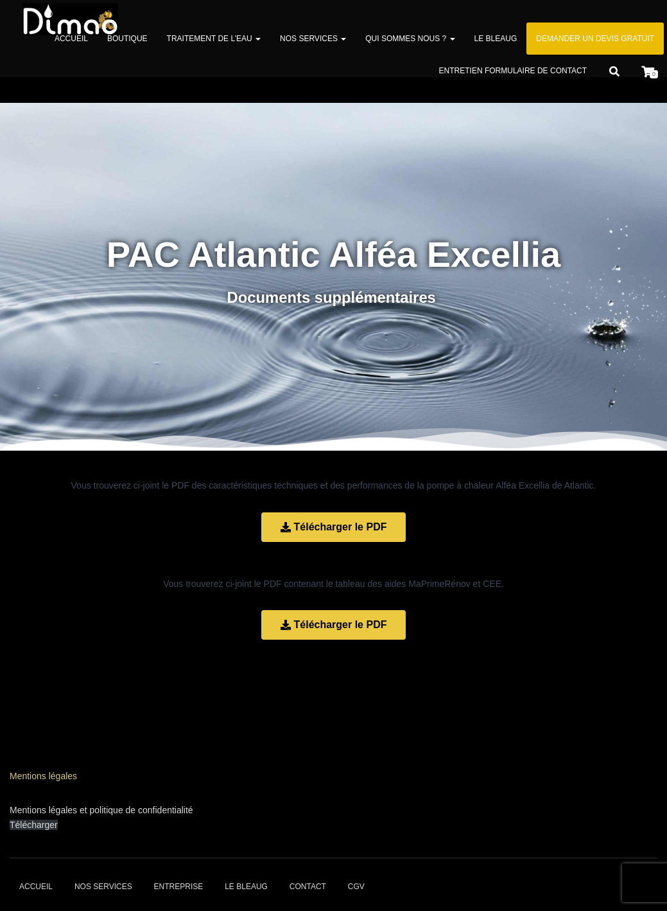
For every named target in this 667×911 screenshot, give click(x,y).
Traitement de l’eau (214, 38)
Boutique (127, 38)
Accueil (71, 38)
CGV (356, 886)
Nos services (313, 38)
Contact (308, 886)
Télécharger (34, 825)
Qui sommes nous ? (410, 38)
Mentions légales (43, 776)
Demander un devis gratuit (595, 38)
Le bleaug (495, 38)
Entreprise (179, 886)
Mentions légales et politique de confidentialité (101, 810)
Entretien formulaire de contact (513, 70)
